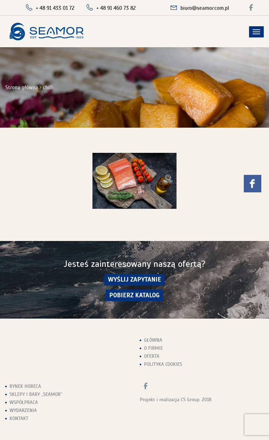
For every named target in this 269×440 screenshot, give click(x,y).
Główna (153, 340)
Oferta (151, 356)
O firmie (153, 348)
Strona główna (21, 87)
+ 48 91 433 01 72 (55, 8)
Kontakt (18, 418)
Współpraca (23, 402)
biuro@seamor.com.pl (204, 8)
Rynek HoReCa (25, 386)
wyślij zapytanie (134, 280)
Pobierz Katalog (134, 295)
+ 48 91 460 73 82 (116, 8)
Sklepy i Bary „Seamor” (35, 394)
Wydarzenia (23, 410)
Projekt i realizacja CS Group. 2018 (176, 400)
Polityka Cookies (163, 364)
